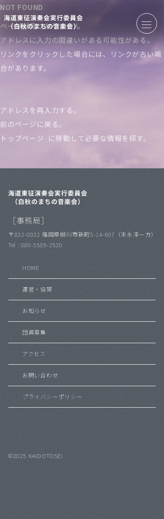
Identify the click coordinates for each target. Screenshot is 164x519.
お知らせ (34, 310)
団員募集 (34, 332)
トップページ (22, 140)
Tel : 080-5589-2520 (35, 245)
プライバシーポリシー (52, 396)
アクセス (34, 353)
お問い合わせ (40, 375)
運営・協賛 (37, 289)
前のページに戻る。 (33, 126)
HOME (30, 267)
